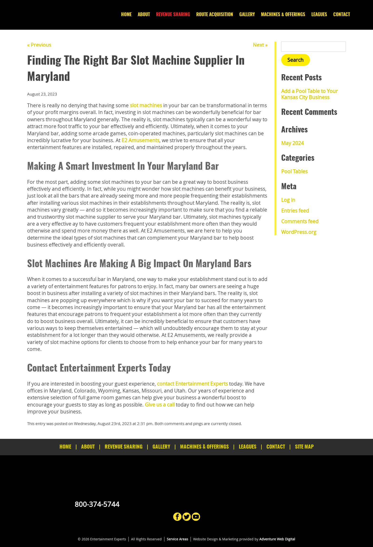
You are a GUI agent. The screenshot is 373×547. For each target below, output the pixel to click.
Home (126, 15)
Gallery (247, 15)
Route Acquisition (214, 15)
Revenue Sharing (173, 15)
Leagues (319, 15)
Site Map (304, 447)
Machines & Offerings (283, 15)
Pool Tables (294, 171)
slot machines (146, 105)
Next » (260, 45)
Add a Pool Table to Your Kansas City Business (309, 94)
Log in (288, 200)
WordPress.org (298, 232)
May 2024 (292, 143)
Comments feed (300, 221)
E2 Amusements (140, 140)
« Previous (39, 45)
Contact (341, 15)
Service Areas (177, 539)
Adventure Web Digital (277, 539)
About (144, 15)
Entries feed (295, 210)
